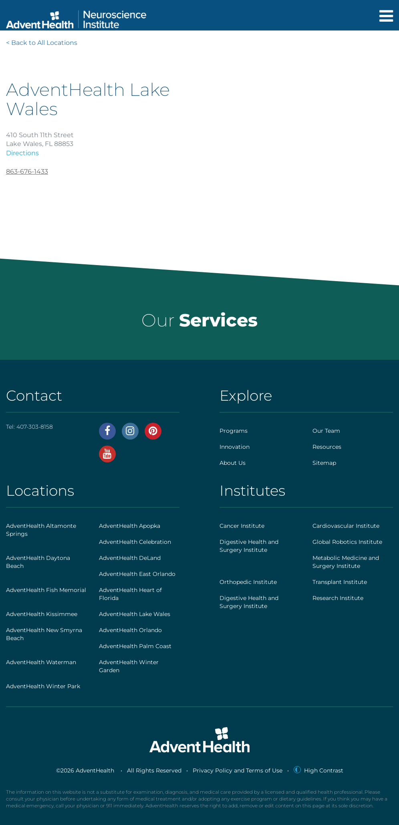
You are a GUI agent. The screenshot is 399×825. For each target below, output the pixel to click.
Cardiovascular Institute (345, 525)
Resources (326, 446)
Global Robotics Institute (347, 541)
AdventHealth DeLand (130, 557)
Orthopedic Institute (248, 582)
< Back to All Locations (41, 43)
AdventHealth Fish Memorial (46, 590)
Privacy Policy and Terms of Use (237, 770)
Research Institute (337, 598)
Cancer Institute (242, 525)
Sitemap (324, 462)
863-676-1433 (27, 171)
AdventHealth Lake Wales (134, 614)
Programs (234, 430)
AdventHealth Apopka (129, 525)
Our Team (326, 430)
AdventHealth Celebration (135, 541)
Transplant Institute (339, 582)
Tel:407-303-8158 (29, 426)
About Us (233, 462)
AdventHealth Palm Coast (135, 646)
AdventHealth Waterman (41, 662)
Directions (22, 153)
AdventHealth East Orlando (137, 574)
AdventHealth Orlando (130, 630)
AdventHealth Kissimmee (41, 614)
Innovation (235, 446)
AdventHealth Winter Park (43, 686)
